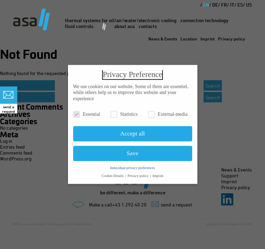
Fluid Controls (79, 26)
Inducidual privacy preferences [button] (132, 166)
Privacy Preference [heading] (132, 72)
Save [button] (132, 151)
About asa (124, 26)
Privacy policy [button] (139, 174)
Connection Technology (204, 20)
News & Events (162, 39)
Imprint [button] (158, 174)
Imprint (207, 39)
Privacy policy (231, 39)
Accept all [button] (132, 131)
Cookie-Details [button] (113, 174)
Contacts (148, 26)
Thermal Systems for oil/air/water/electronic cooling (121, 20)
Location (188, 39)
